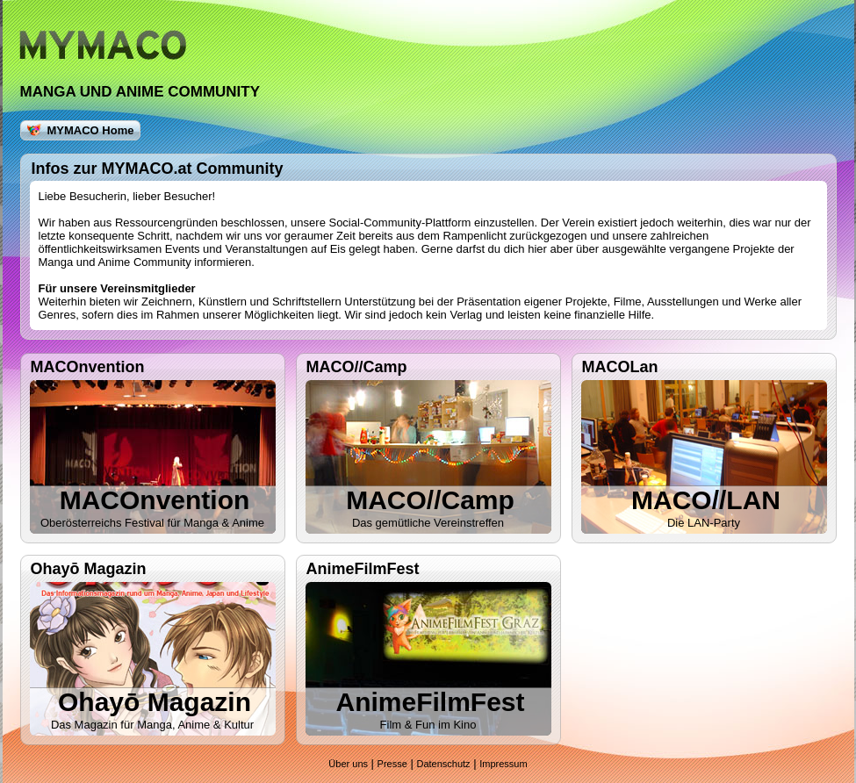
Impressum (503, 763)
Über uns (348, 763)
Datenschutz (443, 763)
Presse (392, 763)
